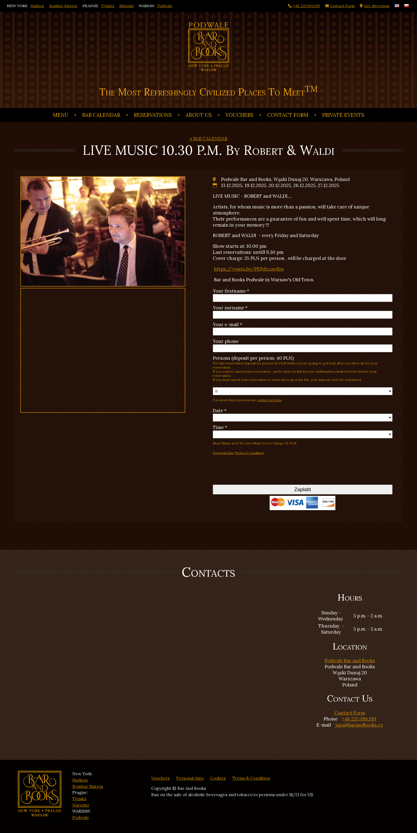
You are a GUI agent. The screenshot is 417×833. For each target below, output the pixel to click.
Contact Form (287, 115)
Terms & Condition (249, 453)
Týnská (107, 5)
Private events (343, 115)
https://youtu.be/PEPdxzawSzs (249, 269)
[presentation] (254, 471)
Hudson (37, 5)
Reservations (153, 115)
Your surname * (230, 308)
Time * (220, 427)
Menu (60, 115)
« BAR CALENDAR (208, 139)
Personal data (223, 453)
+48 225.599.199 (359, 719)
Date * (220, 411)
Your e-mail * (227, 324)
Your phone (226, 341)
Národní (126, 5)
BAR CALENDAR (101, 115)
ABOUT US (199, 115)
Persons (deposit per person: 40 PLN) (303, 368)
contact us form (269, 400)
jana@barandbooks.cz (359, 725)
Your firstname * (231, 291)
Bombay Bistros (63, 5)
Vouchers (239, 115)
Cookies (218, 778)
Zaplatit (302, 489)
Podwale (165, 5)
